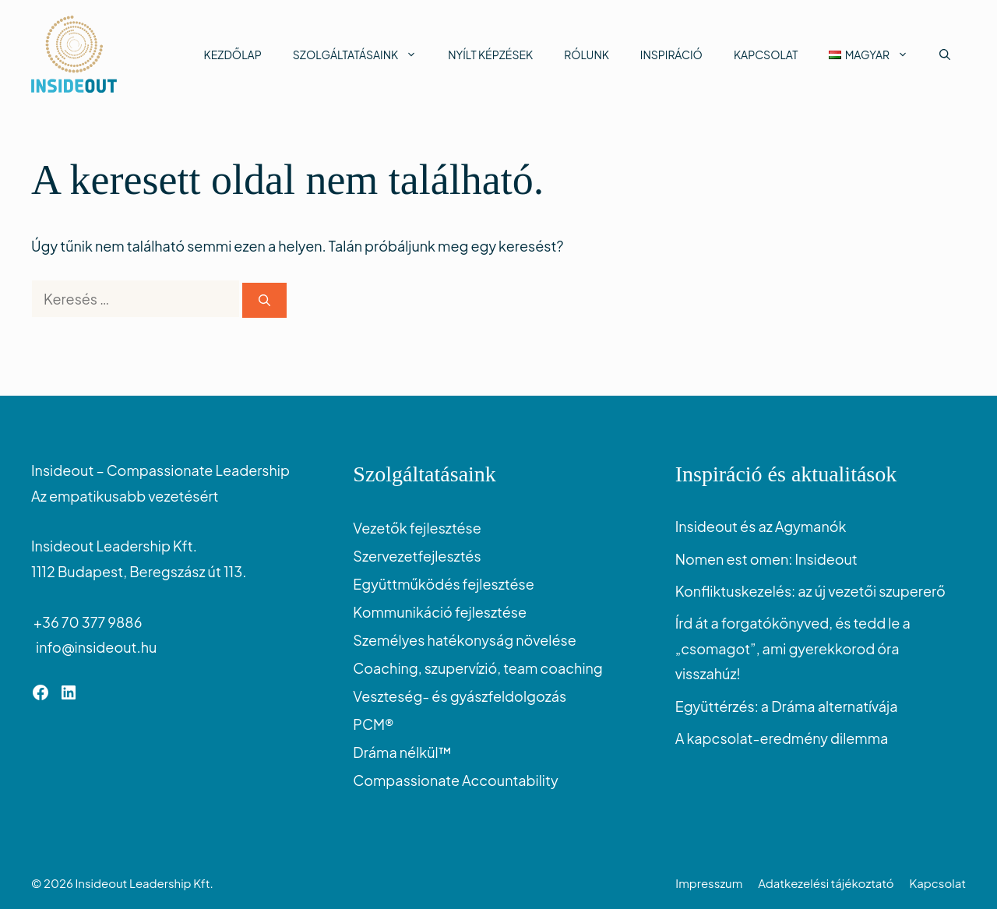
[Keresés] (264, 300)
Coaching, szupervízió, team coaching (477, 668)
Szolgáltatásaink (362, 54)
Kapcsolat (766, 55)
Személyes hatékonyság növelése (464, 640)
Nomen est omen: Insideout (766, 559)
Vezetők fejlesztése (417, 528)
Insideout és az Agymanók (761, 526)
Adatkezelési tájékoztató (825, 883)
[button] (945, 54)
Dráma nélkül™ (402, 752)
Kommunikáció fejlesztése (440, 612)
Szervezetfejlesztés (417, 556)
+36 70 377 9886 (86, 622)
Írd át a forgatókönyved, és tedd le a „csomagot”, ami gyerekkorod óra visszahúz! (793, 648)
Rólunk (586, 55)
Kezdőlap (233, 55)
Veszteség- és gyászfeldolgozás (459, 696)
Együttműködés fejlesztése (443, 584)
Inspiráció (671, 55)
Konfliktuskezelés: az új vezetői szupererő (810, 591)
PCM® (373, 724)
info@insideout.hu (94, 647)
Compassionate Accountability (455, 780)
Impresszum (708, 883)
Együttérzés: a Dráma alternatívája (786, 706)
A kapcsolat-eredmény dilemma (782, 738)
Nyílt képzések (490, 55)
